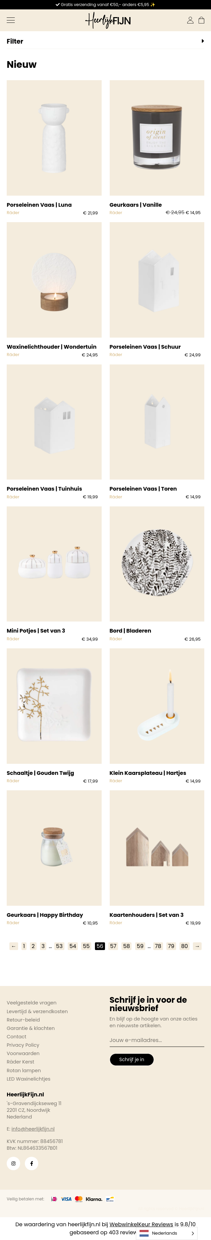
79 (171, 946)
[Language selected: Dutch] (167, 1233)
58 (126, 946)
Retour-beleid (23, 1019)
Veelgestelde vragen (32, 1002)
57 (113, 946)
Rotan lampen (24, 1070)
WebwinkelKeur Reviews (141, 1224)
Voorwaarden (23, 1053)
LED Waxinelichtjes (28, 1079)
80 (184, 946)
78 (158, 946)
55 (86, 946)
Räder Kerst (20, 1061)
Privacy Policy (23, 1045)
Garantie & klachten (31, 1028)
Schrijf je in (131, 1059)
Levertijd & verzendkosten (37, 1011)
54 (72, 946)
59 (140, 946)
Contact (16, 1036)
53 (59, 946)
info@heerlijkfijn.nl (33, 1129)
